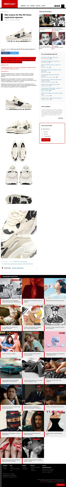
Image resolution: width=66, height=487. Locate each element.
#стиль (8, 264)
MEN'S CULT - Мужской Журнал (20, 261)
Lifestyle (38, 5)
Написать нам (60, 484)
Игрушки (32, 5)
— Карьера (32, 468)
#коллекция (20, 264)
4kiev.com (46, 472)
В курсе (43, 5)
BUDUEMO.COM (10, 476)
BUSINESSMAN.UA (9, 475)
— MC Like (5, 467)
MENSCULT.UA (9, 473)
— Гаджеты (24, 467)
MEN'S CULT (47, 470)
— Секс (11, 470)
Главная (2, 11)
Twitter (14, 53)
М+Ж (28, 5)
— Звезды (5, 468)
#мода (5, 264)
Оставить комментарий (17, 268)
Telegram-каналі (6, 67)
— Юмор (11, 467)
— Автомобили (25, 468)
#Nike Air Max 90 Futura (28, 264)
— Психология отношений (15, 468)
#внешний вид (14, 264)
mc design (54, 480)
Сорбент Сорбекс (43, 481)
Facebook (5, 53)
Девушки (23, 5)
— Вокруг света (33, 470)
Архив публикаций (46, 467)
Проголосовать (46, 139)
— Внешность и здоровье (35, 467)
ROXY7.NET (48, 469)
